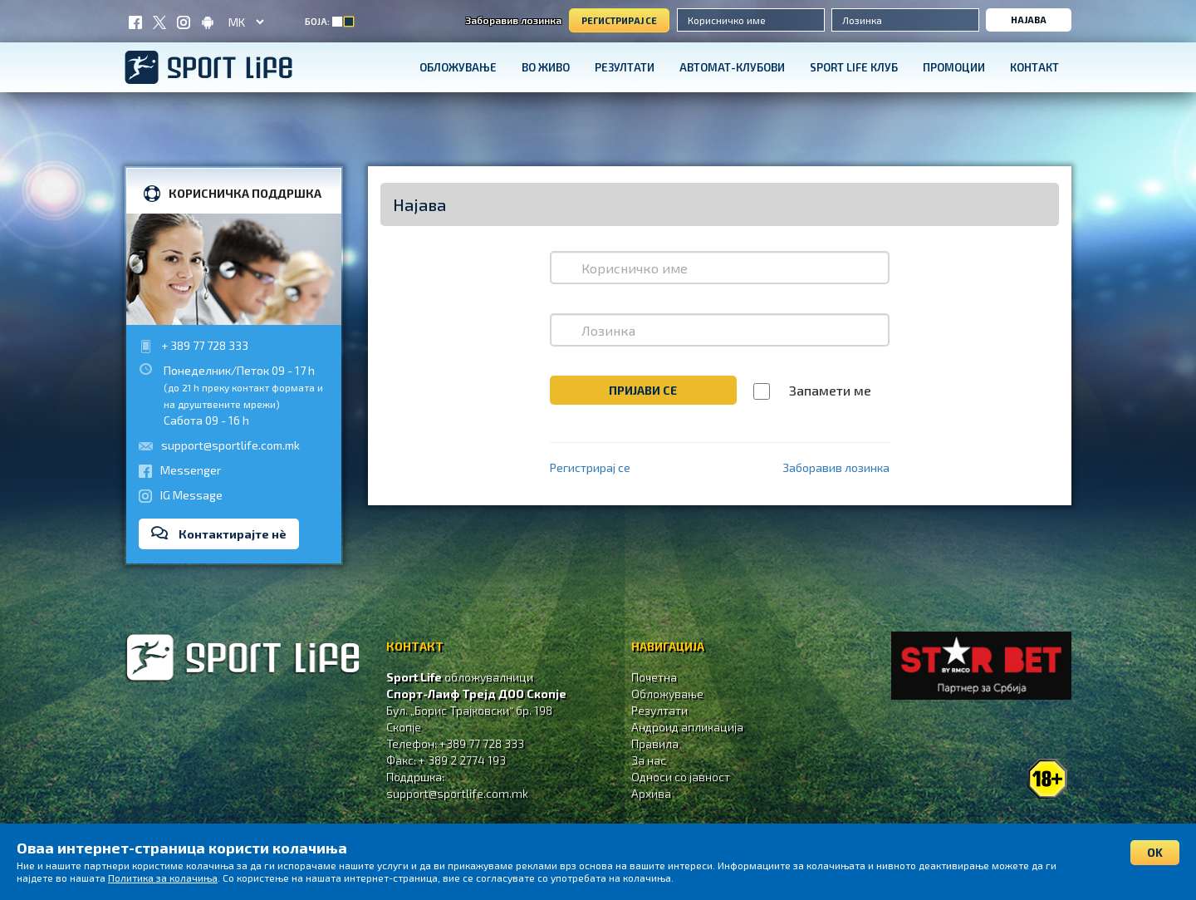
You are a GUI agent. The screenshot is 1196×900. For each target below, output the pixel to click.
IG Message (191, 495)
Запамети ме (830, 390)
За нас (648, 760)
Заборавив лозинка (513, 20)
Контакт (1034, 67)
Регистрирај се (619, 20)
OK (1155, 852)
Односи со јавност (680, 777)
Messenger (190, 470)
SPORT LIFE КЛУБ (854, 67)
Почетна (654, 677)
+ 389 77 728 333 (204, 345)
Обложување (458, 67)
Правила (655, 743)
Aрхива (651, 793)
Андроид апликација (687, 727)
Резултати (624, 67)
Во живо (546, 67)
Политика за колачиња (163, 877)
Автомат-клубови (732, 67)
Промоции (954, 67)
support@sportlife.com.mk (230, 445)
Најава (1028, 19)
